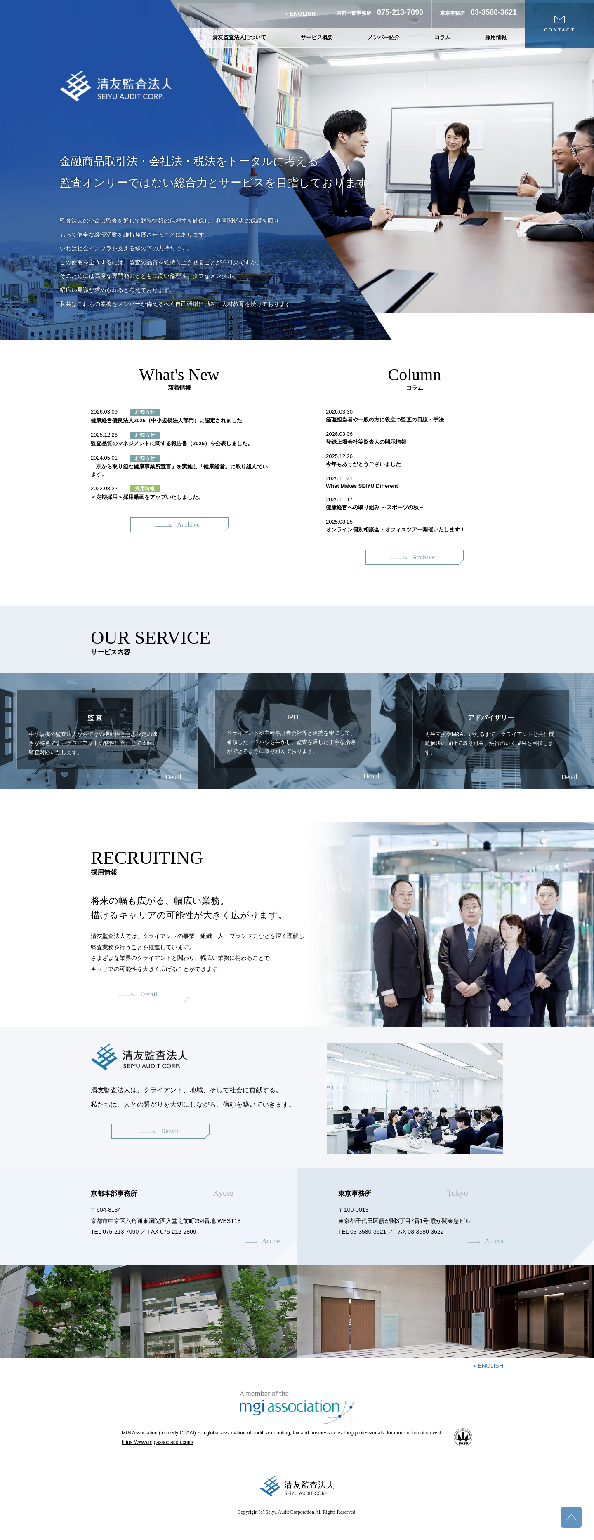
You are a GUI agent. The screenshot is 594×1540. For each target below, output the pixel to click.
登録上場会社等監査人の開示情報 (366, 442)
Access (271, 1240)
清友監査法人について (239, 37)
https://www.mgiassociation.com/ (157, 1442)
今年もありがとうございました (363, 464)
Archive (177, 524)
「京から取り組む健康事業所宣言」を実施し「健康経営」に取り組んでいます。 (179, 470)
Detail (173, 777)
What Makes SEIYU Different (362, 486)
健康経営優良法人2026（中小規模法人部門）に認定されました (166, 420)
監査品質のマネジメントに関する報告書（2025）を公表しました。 (172, 443)
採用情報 (496, 37)
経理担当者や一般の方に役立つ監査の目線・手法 (385, 419)
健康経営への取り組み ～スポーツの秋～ (375, 507)
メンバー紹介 (384, 37)
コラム (442, 37)
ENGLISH (303, 13)
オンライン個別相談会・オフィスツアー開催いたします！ (395, 530)
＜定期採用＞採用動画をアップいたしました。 (147, 497)
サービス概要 (317, 37)
